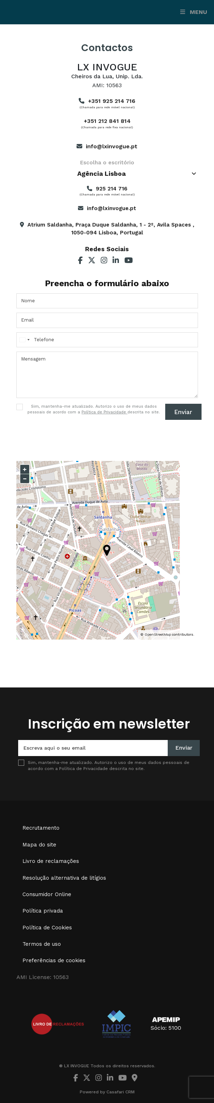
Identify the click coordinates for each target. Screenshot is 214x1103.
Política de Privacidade (104, 412)
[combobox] (107, 173)
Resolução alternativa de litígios (64, 878)
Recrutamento (40, 828)
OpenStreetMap (158, 634)
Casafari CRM (120, 1091)
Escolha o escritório (107, 162)
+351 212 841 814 (107, 121)
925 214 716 (111, 188)
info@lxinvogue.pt (111, 146)
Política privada (42, 911)
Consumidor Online (46, 894)
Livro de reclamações (50, 861)
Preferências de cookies (53, 960)
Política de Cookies (47, 927)
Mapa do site (39, 844)
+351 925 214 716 (111, 101)
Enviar (183, 412)
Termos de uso (41, 944)
